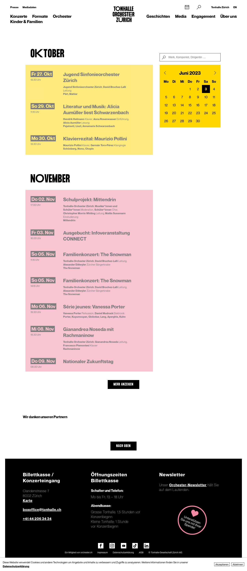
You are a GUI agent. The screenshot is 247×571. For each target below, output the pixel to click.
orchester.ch (86, 552)
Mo (166, 81)
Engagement (203, 16)
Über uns (228, 16)
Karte (27, 501)
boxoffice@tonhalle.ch (42, 510)
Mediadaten (29, 7)
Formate (40, 16)
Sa (206, 81)
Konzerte (18, 16)
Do (190, 81)
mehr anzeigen (123, 384)
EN (235, 7)
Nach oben (123, 446)
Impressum (102, 552)
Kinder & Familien (26, 21)
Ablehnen (238, 564)
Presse (14, 7)
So (214, 81)
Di (174, 81)
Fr (198, 81)
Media (180, 16)
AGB (141, 552)
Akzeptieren (222, 564)
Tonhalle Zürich (220, 7)
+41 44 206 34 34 (37, 519)
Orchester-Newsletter (188, 485)
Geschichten (158, 16)
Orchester (62, 16)
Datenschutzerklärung (123, 552)
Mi (182, 81)
